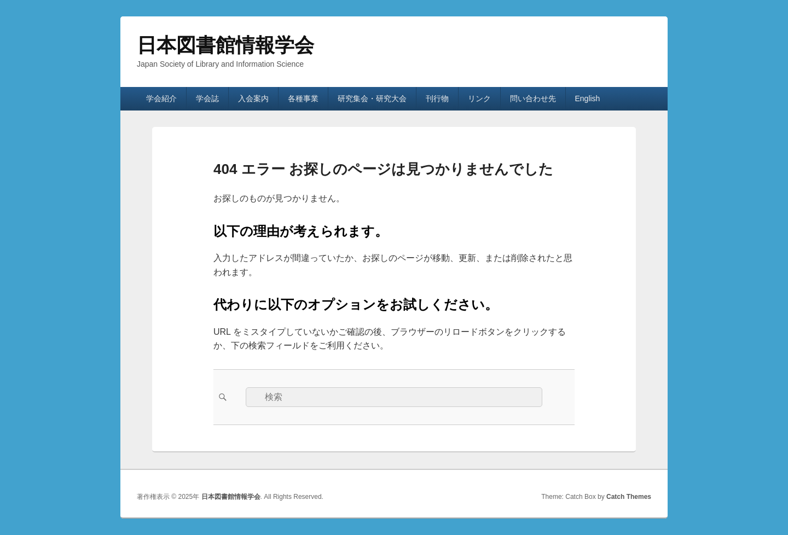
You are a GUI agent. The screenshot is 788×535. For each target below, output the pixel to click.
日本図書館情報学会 (225, 45)
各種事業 (303, 98)
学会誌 (207, 98)
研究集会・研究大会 (372, 98)
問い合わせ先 (533, 98)
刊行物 (437, 98)
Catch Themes (628, 497)
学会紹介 (161, 98)
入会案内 (253, 98)
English (587, 98)
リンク (479, 98)
